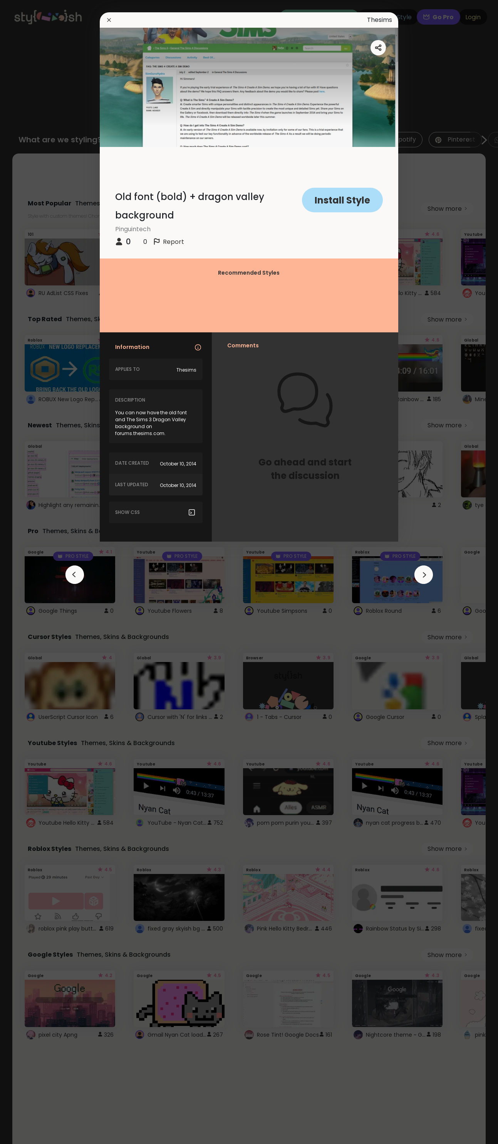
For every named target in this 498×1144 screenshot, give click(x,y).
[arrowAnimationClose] (74, 574)
